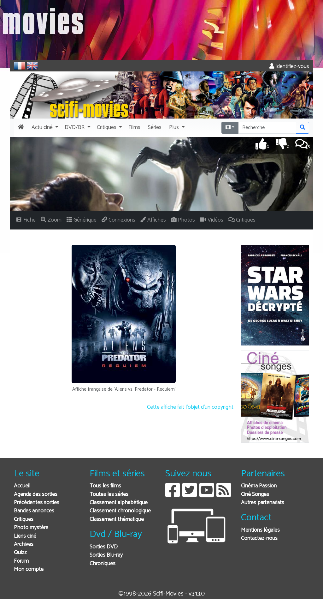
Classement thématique (117, 519)
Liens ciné (25, 536)
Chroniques (102, 563)
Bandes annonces (34, 511)
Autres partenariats (262, 502)
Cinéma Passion (259, 486)
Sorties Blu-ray (106, 555)
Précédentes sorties (36, 502)
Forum (21, 561)
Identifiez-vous (289, 66)
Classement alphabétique (119, 502)
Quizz (20, 552)
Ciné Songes (255, 494)
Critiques (23, 519)
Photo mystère (31, 527)
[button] (44, 127)
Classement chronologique (120, 511)
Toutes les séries (109, 494)
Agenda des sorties (35, 494)
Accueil (22, 486)
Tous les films (105, 486)
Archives (23, 544)
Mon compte (29, 569)
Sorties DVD (104, 547)
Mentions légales (260, 530)
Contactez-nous (259, 538)
